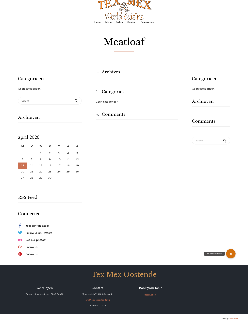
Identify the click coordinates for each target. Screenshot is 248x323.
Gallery (119, 22)
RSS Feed (27, 197)
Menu (108, 22)
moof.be (233, 318)
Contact (132, 22)
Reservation (147, 22)
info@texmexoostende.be (97, 300)
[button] (231, 253)
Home (97, 22)
